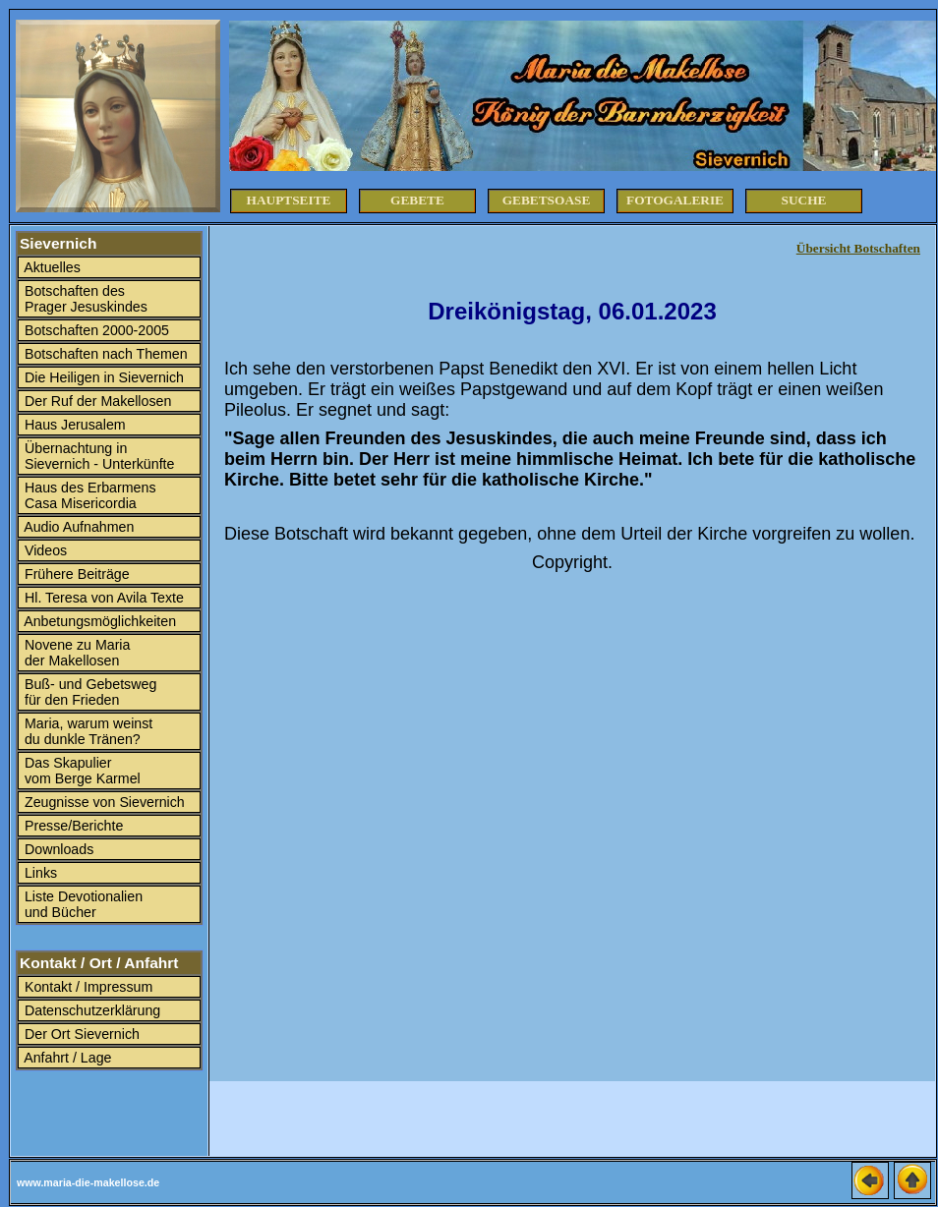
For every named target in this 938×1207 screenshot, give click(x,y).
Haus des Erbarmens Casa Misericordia (88, 495)
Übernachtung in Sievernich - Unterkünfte (97, 456)
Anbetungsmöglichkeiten (98, 621)
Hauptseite (289, 200)
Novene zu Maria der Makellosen (75, 652)
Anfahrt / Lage (66, 1057)
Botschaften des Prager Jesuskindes (84, 299)
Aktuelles (51, 267)
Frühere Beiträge (75, 574)
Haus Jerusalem (73, 424)
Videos (44, 550)
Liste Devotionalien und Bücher (82, 904)
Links (39, 873)
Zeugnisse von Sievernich (103, 802)
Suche (804, 200)
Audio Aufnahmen (77, 527)
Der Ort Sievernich (80, 1034)
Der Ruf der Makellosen (96, 401)
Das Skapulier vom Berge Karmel (81, 770)
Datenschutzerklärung (90, 1010)
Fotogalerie (675, 200)
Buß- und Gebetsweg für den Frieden (88, 692)
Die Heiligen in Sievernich (102, 377)
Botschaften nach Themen (104, 354)
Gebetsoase (546, 200)
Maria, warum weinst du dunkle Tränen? (86, 731)
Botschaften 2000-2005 (95, 330)
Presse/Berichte (72, 825)
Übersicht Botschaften (858, 248)
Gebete (417, 200)
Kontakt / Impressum (86, 987)
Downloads (57, 849)
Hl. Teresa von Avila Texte (102, 597)
